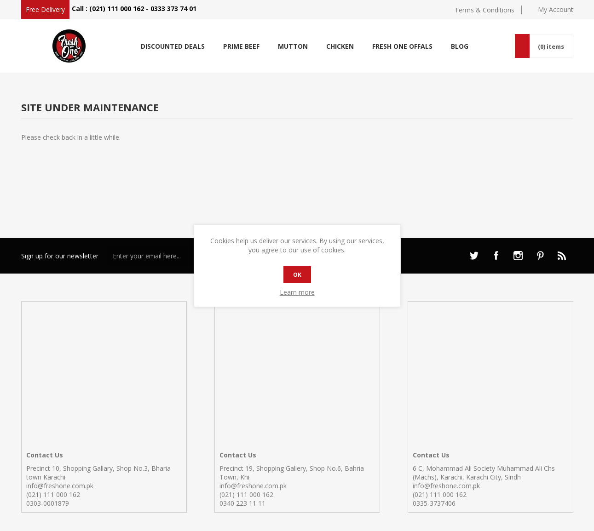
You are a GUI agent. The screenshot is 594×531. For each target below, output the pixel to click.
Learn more (297, 292)
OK (297, 275)
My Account (555, 9)
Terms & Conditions (484, 10)
